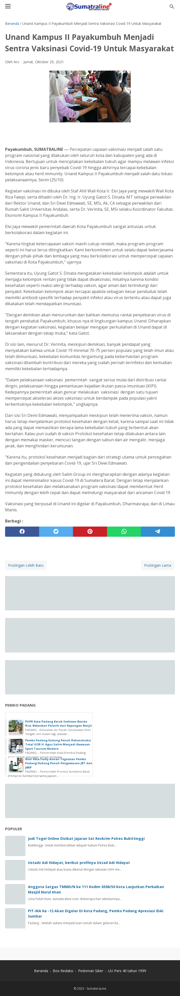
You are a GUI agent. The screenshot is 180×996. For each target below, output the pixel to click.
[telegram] (158, 532)
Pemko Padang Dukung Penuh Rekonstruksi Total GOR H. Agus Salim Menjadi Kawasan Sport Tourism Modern (58, 744)
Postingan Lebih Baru (25, 565)
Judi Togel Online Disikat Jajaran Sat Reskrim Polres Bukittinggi (86, 838)
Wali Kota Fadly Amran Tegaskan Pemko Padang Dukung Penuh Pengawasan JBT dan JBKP (58, 763)
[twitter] (56, 532)
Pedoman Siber (90, 970)
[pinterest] (90, 532)
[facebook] (22, 532)
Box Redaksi (63, 970)
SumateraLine (96, 988)
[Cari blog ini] (172, 7)
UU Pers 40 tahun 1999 (127, 970)
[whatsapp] (124, 532)
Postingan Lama (157, 565)
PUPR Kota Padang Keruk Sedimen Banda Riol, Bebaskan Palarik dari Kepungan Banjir (58, 724)
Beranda (41, 970)
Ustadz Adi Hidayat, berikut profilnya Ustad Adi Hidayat (79, 862)
